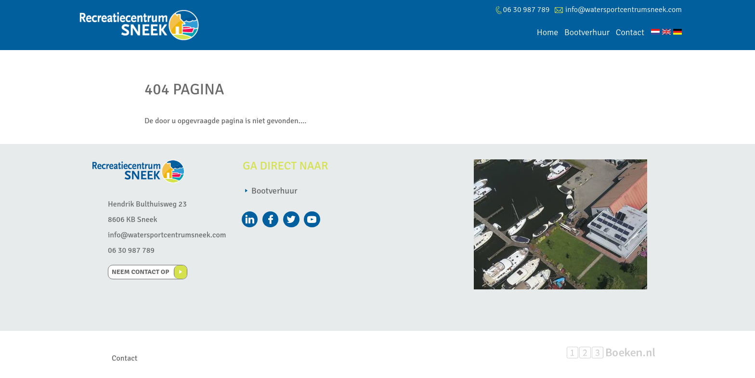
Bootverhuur (274, 190)
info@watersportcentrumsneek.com (623, 9)
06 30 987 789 (131, 250)
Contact (124, 358)
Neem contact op (140, 272)
